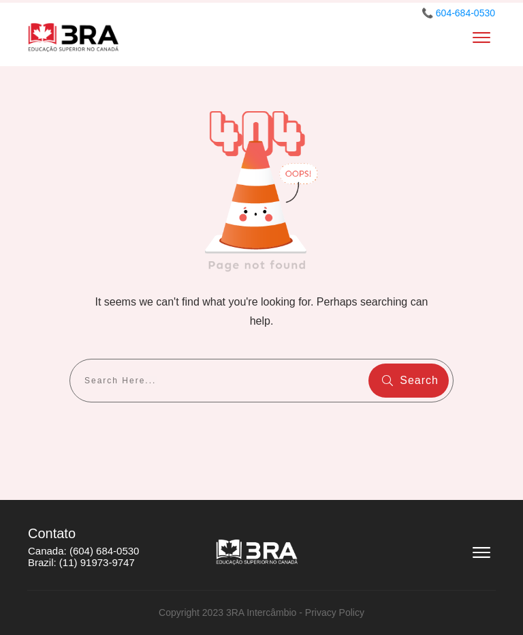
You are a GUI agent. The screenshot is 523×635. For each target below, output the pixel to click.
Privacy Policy (334, 612)
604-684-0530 (465, 13)
